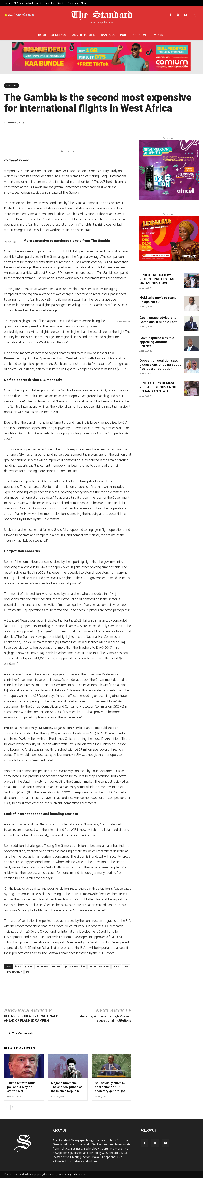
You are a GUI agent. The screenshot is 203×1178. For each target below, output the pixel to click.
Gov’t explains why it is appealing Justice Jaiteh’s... (156, 342)
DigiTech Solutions (77, 1174)
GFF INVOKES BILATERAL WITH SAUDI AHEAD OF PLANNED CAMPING (31, 1018)
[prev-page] (6, 1107)
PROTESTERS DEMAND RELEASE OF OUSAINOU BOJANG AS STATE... (157, 387)
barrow (18, 966)
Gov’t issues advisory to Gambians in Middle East (158, 320)
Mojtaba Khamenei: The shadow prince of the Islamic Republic (66, 1087)
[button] (194, 15)
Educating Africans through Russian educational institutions (105, 1018)
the (27, 972)
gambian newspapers (99, 966)
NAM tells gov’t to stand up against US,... (158, 300)
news (125, 966)
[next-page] (12, 1107)
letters (116, 966)
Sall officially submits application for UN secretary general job (110, 1087)
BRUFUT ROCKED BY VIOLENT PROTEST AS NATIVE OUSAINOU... (156, 279)
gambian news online (75, 966)
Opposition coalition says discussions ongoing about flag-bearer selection (160, 364)
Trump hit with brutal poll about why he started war (21, 1087)
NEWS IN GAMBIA (14, 972)
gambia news (42, 966)
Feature (11, 85)
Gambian (56, 966)
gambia (28, 966)
